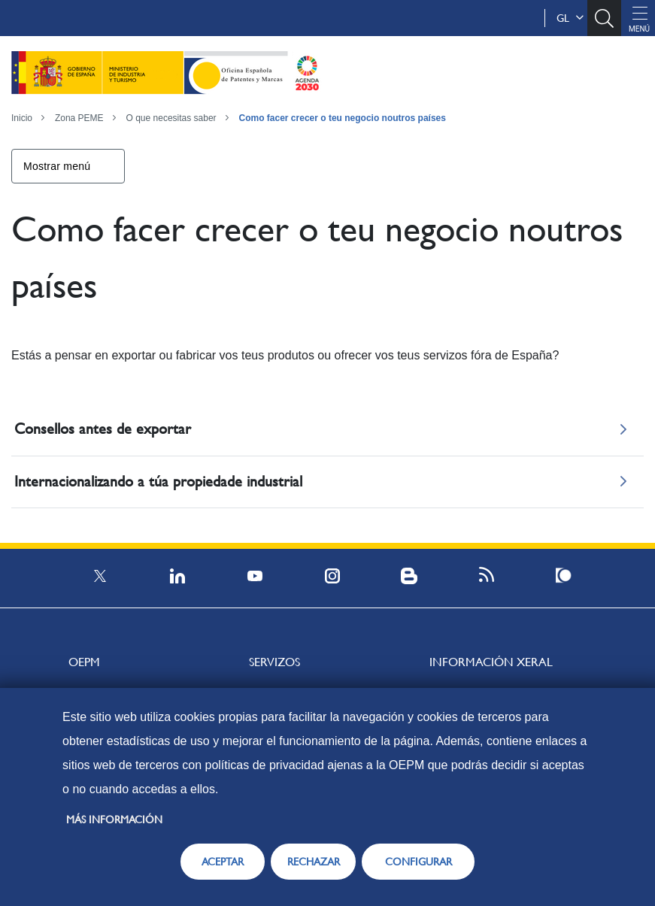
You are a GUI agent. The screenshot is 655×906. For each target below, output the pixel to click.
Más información (114, 820)
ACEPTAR (223, 862)
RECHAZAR (313, 862)
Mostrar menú (56, 166)
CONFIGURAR (418, 862)
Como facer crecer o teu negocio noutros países (342, 118)
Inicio (21, 118)
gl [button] (570, 18)
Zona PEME (79, 118)
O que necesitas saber (171, 118)
